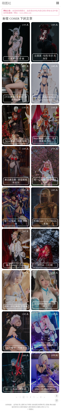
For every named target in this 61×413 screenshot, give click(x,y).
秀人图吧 (21, 405)
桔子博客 (28, 405)
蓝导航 (15, 405)
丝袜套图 (35, 405)
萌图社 (6, 3)
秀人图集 (46, 405)
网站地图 (53, 405)
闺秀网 (40, 405)
